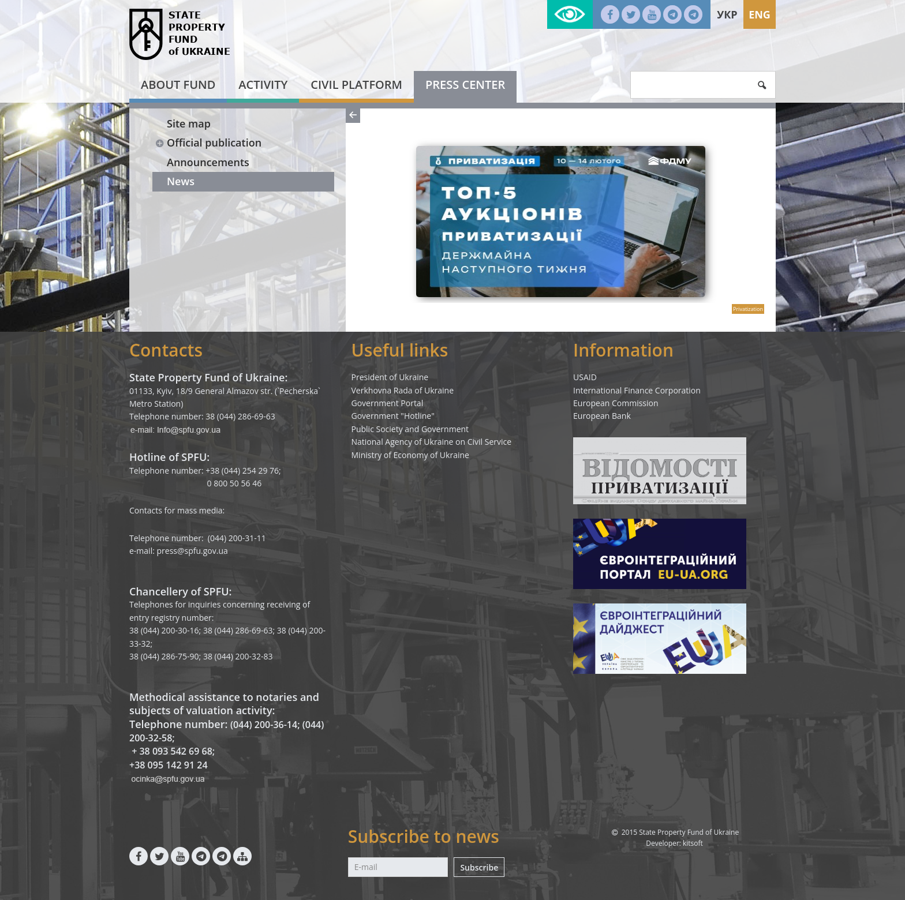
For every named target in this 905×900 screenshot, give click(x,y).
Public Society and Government (410, 428)
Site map (189, 123)
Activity (262, 84)
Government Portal (387, 402)
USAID (585, 377)
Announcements (208, 162)
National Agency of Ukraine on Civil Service (431, 441)
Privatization (748, 309)
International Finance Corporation (637, 390)
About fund (178, 84)
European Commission (616, 402)
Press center (465, 84)
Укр (727, 14)
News (181, 181)
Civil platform (356, 84)
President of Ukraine (390, 377)
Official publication (208, 142)
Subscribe (479, 867)
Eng (760, 14)
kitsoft (693, 843)
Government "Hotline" (393, 415)
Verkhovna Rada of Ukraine (402, 390)
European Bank (602, 415)
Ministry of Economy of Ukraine (410, 454)
